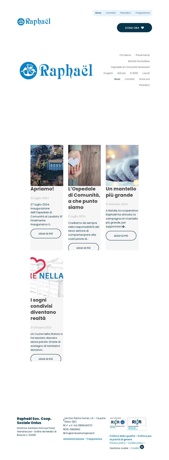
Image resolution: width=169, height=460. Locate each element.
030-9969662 (72, 429)
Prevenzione (143, 55)
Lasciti (146, 73)
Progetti (108, 73)
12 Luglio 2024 (39, 198)
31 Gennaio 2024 (117, 204)
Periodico (125, 13)
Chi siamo (89, 19)
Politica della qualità (122, 436)
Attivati (121, 73)
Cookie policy (135, 443)
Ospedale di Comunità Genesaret (130, 67)
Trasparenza (142, 13)
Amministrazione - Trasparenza (82, 439)
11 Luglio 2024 (77, 216)
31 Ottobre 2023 (41, 327)
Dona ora (134, 28)
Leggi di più (46, 233)
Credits (137, 448)
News (98, 13)
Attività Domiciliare (139, 61)
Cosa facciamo (113, 19)
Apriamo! (42, 189)
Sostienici (139, 19)
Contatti (111, 13)
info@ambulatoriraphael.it (79, 433)
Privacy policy (117, 443)
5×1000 (134, 73)
